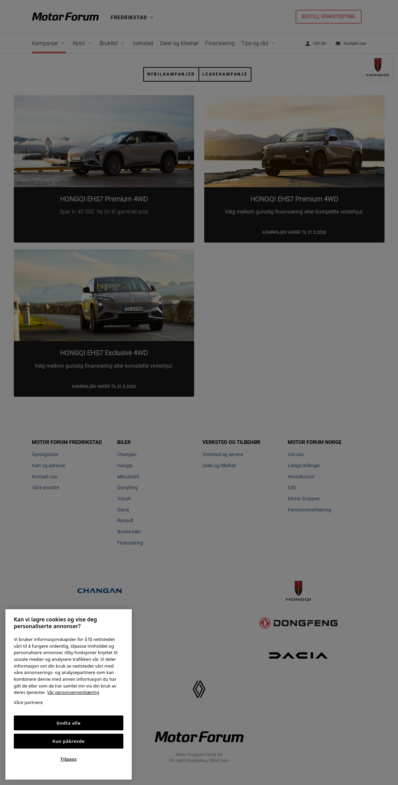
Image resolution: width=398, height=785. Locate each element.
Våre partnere (28, 702)
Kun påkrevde (69, 741)
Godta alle (69, 723)
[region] (68, 694)
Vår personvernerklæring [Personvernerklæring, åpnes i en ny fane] (73, 692)
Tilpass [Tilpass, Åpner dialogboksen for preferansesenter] (68, 759)
